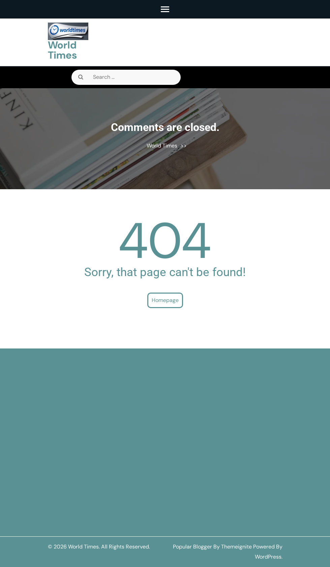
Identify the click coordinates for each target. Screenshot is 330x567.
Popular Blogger (192, 546)
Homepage (165, 300)
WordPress (268, 556)
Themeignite (236, 546)
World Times (62, 50)
